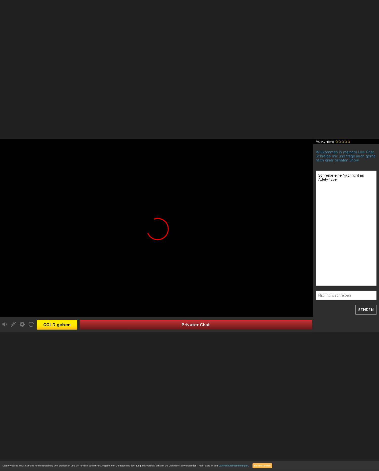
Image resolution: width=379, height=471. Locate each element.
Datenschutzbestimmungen (233, 465)
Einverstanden (262, 465)
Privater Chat (196, 324)
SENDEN (366, 310)
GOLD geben (57, 324)
